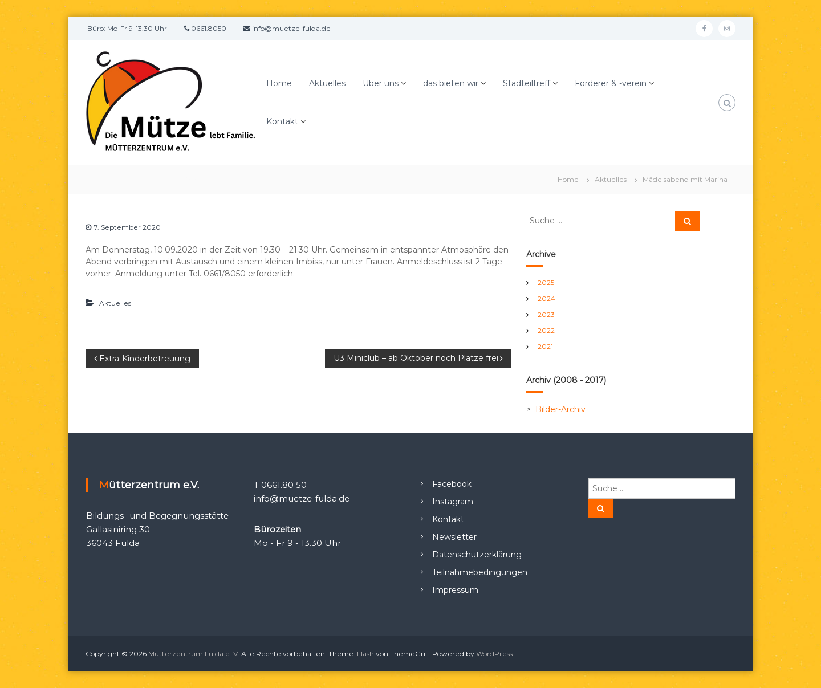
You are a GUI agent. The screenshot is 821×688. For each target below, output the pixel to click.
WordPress (494, 653)
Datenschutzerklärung (477, 554)
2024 (546, 298)
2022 (546, 330)
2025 (546, 282)
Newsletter (454, 537)
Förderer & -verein (611, 83)
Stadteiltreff (526, 83)
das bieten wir (450, 83)
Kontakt (282, 121)
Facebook (452, 484)
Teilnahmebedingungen (479, 572)
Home (279, 83)
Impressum (455, 590)
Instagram (452, 501)
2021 (545, 346)
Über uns (381, 83)
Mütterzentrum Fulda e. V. (193, 653)
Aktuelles (327, 83)
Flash (365, 653)
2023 (546, 314)
